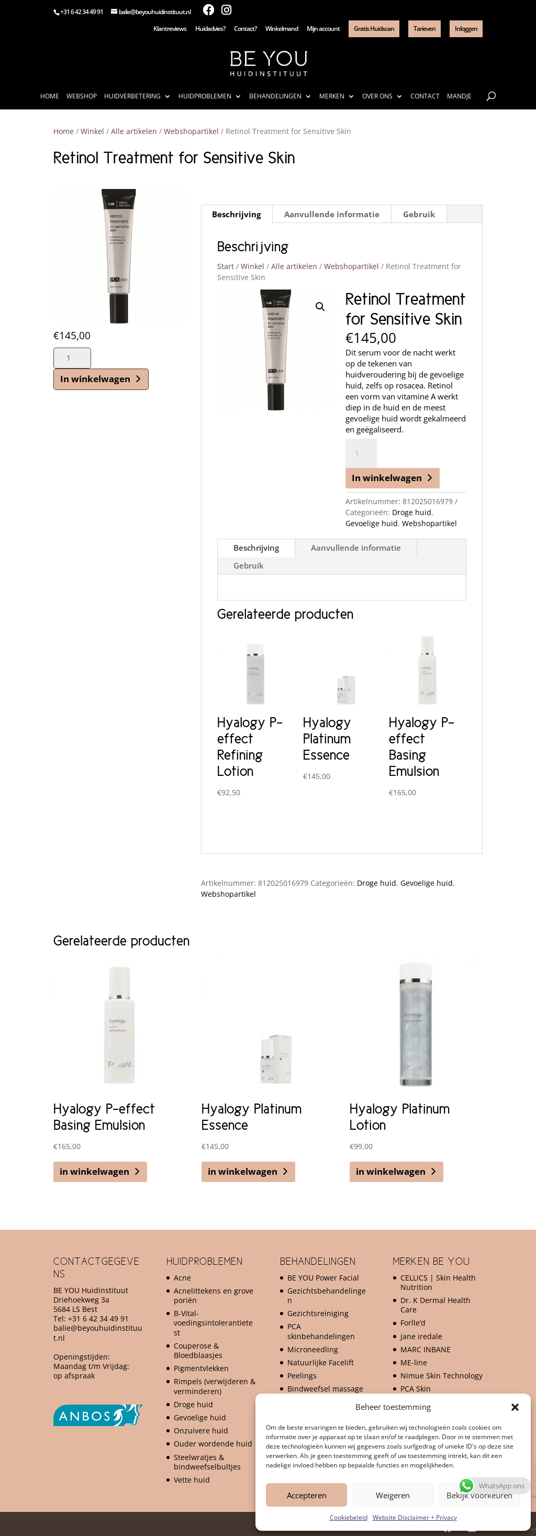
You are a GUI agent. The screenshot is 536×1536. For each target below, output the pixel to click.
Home (49, 97)
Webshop (81, 97)
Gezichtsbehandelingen (326, 1295)
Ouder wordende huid (213, 1444)
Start (225, 266)
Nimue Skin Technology (441, 1376)
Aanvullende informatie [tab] (331, 214)
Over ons (377, 97)
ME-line (413, 1362)
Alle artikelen (134, 131)
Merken (331, 97)
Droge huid (411, 512)
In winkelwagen (95, 379)
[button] (515, 1407)
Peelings (302, 1376)
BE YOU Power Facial (323, 1278)
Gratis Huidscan (374, 28)
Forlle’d (413, 1323)
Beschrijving (256, 547)
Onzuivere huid (201, 1430)
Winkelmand (281, 29)
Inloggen (466, 28)
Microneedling (312, 1349)
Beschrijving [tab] (236, 214)
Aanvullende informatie (356, 547)
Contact (425, 97)
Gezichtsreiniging (318, 1313)
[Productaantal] (72, 358)
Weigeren (393, 1495)
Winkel (92, 131)
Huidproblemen (204, 97)
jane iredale (421, 1336)
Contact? (245, 29)
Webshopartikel (191, 131)
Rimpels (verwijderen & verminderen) (214, 1386)
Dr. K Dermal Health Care (435, 1305)
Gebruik (248, 565)
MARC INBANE (425, 1349)
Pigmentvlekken (201, 1368)
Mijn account (323, 29)
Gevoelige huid (371, 523)
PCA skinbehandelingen (321, 1331)
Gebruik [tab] (419, 214)
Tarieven (425, 28)
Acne (182, 1278)
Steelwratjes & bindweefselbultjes (207, 1462)
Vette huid (192, 1480)
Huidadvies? (210, 29)
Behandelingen (275, 97)
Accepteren (307, 1495)
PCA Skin (415, 1389)
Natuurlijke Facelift (320, 1362)
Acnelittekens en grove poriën (213, 1295)
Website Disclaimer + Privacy (415, 1517)
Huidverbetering (132, 97)
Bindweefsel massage (325, 1389)
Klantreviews (169, 29)
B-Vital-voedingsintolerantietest (213, 1322)
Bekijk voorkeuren (479, 1495)
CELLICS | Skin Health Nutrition (438, 1282)
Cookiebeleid (348, 1517)
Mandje (459, 97)
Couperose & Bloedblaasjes (198, 1350)
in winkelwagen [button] (94, 1171)
